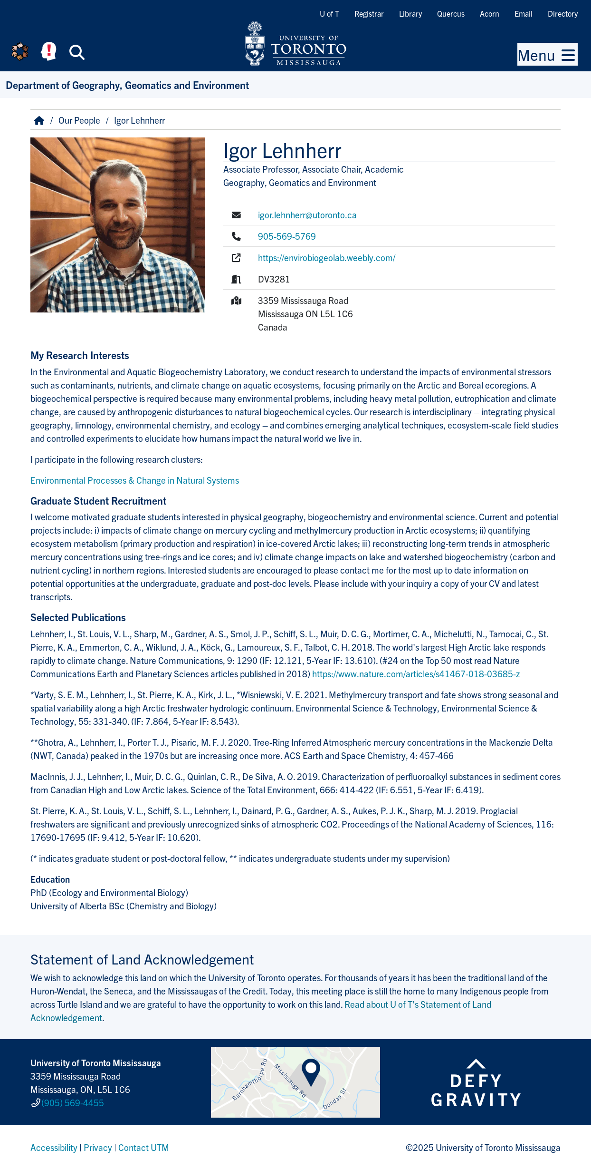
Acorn (489, 13)
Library (410, 13)
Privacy (98, 1147)
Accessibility (53, 1147)
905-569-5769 (287, 236)
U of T (329, 13)
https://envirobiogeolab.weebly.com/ (326, 257)
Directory (563, 13)
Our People (79, 120)
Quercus (451, 13)
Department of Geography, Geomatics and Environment (127, 84)
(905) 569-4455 (72, 1102)
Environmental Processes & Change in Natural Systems (134, 480)
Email (524, 13)
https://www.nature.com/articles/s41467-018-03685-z (416, 673)
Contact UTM (143, 1147)
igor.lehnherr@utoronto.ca (307, 214)
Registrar (369, 13)
